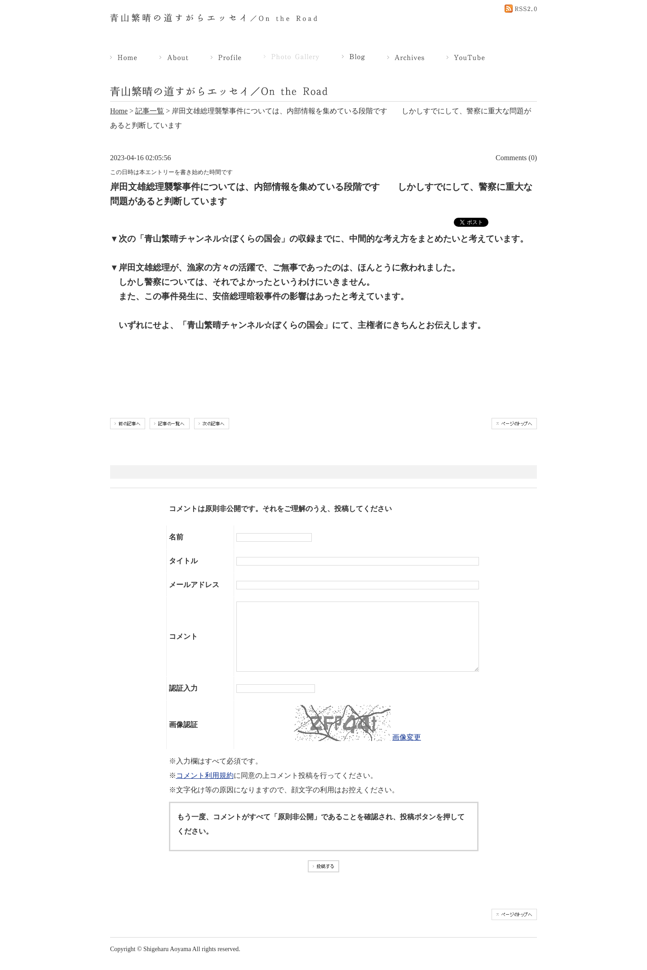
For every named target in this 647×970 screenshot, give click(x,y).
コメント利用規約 (205, 789)
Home (119, 111)
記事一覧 (149, 111)
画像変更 (406, 750)
